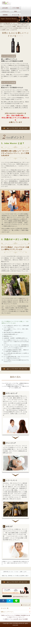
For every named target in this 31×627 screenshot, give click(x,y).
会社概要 (25, 619)
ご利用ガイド (7, 619)
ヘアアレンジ (5, 11)
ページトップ (25, 605)
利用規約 (18, 615)
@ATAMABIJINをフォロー (21, 596)
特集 (15, 11)
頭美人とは (4, 615)
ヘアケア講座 (15, 8)
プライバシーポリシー (17, 617)
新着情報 (5, 14)
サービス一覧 (15, 14)
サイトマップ (11, 615)
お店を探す (5, 8)
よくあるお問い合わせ (16, 619)
